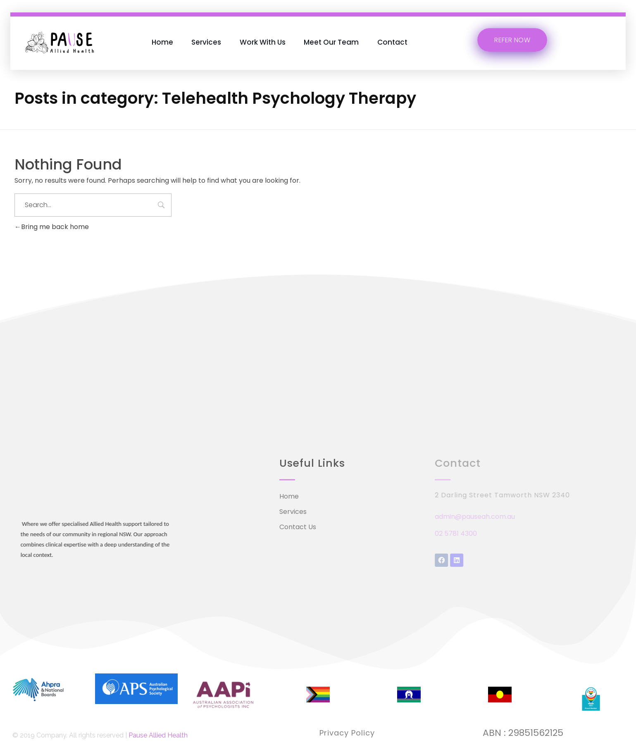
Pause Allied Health (158, 735)
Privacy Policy (347, 733)
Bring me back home (51, 227)
